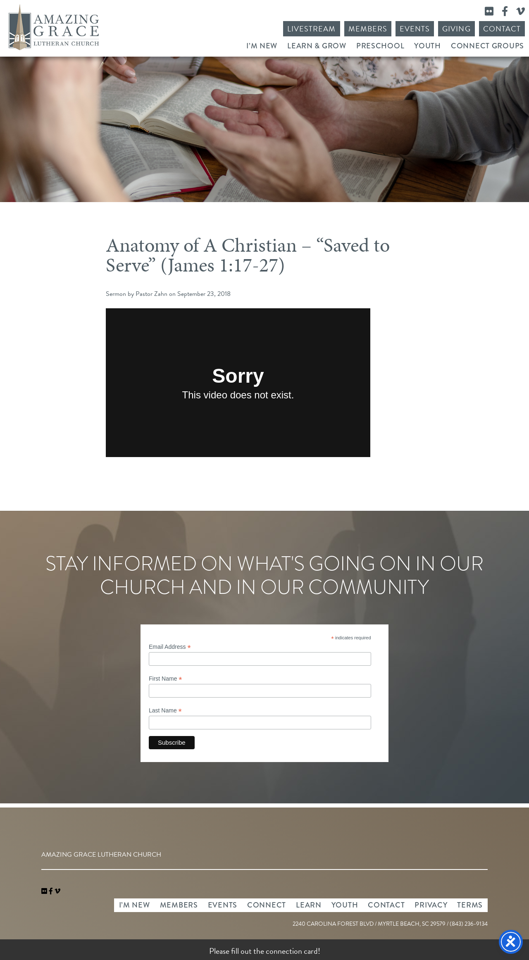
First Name (165, 679)
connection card (292, 951)
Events (415, 28)
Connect (266, 905)
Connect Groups (487, 45)
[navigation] (57, 891)
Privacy (431, 905)
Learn (309, 905)
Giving (456, 28)
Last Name (165, 711)
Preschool (380, 45)
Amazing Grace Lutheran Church (53, 27)
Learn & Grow (316, 45)
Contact (502, 28)
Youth (427, 45)
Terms (470, 905)
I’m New (261, 45)
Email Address (170, 647)
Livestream (311, 28)
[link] (45, 891)
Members (367, 28)
